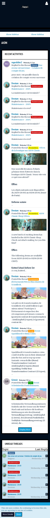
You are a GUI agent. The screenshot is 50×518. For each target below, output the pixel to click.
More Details (8, 514)
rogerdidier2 (16, 62)
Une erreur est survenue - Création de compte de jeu (27, 68)
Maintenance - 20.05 (20, 89)
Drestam (15, 83)
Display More (25, 430)
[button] (3, 3)
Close (18, 514)
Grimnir (14, 379)
